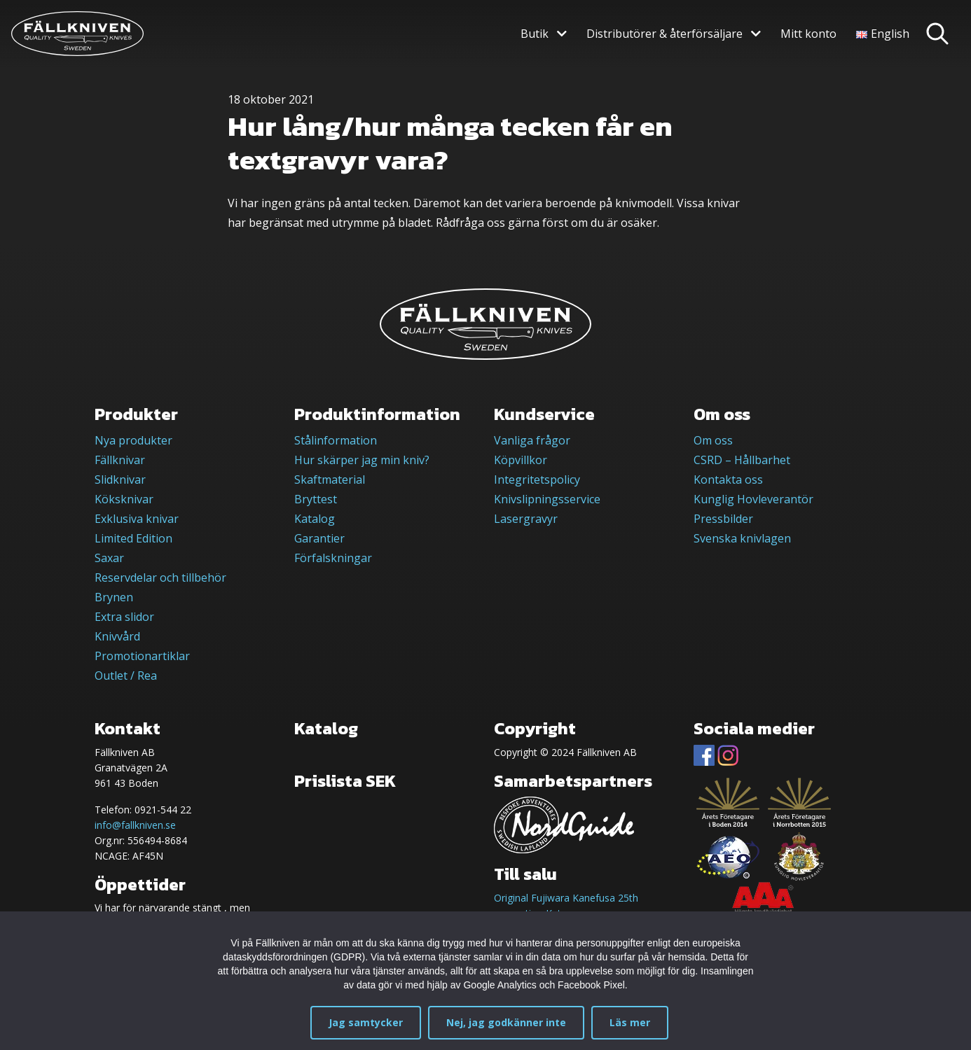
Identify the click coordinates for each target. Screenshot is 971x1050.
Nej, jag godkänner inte (506, 1022)
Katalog (314, 518)
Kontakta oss (728, 479)
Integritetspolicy (537, 479)
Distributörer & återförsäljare (664, 33)
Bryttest (315, 499)
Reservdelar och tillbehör (160, 577)
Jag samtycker (366, 1022)
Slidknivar (120, 479)
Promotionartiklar (142, 656)
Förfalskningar (333, 558)
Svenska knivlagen (742, 538)
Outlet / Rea (126, 675)
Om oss (713, 440)
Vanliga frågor (532, 440)
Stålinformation (335, 440)
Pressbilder (723, 518)
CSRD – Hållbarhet (742, 460)
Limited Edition (133, 538)
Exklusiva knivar (137, 518)
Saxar (109, 558)
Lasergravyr (526, 518)
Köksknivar (124, 499)
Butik (535, 33)
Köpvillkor (520, 460)
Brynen (114, 597)
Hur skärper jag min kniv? (361, 460)
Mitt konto (808, 33)
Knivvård (117, 636)
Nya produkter (133, 440)
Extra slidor (124, 616)
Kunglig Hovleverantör (753, 499)
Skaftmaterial (329, 479)
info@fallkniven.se (135, 825)
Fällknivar (120, 460)
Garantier (319, 538)
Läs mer (630, 1022)
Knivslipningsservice (547, 499)
